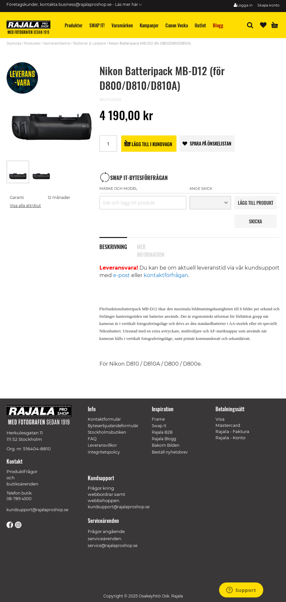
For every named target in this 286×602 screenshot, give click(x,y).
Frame (158, 419)
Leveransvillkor (102, 445)
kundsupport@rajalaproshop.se (37, 509)
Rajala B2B (162, 432)
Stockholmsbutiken (107, 432)
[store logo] (30, 28)
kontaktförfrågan (166, 275)
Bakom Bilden (165, 445)
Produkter (32, 43)
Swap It (159, 425)
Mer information (150, 246)
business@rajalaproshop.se (84, 4)
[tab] (118, 243)
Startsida (13, 43)
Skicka (255, 221)
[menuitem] (73, 25)
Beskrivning (113, 246)
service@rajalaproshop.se (112, 545)
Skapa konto (268, 5)
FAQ (92, 438)
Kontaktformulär (104, 419)
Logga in (245, 5)
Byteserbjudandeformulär (113, 425)
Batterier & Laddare (89, 43)
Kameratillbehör (57, 43)
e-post (121, 275)
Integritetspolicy (104, 452)
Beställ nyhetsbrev (170, 452)
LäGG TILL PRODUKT (255, 202)
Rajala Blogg (164, 438)
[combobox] (142, 202)
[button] (41, 172)
